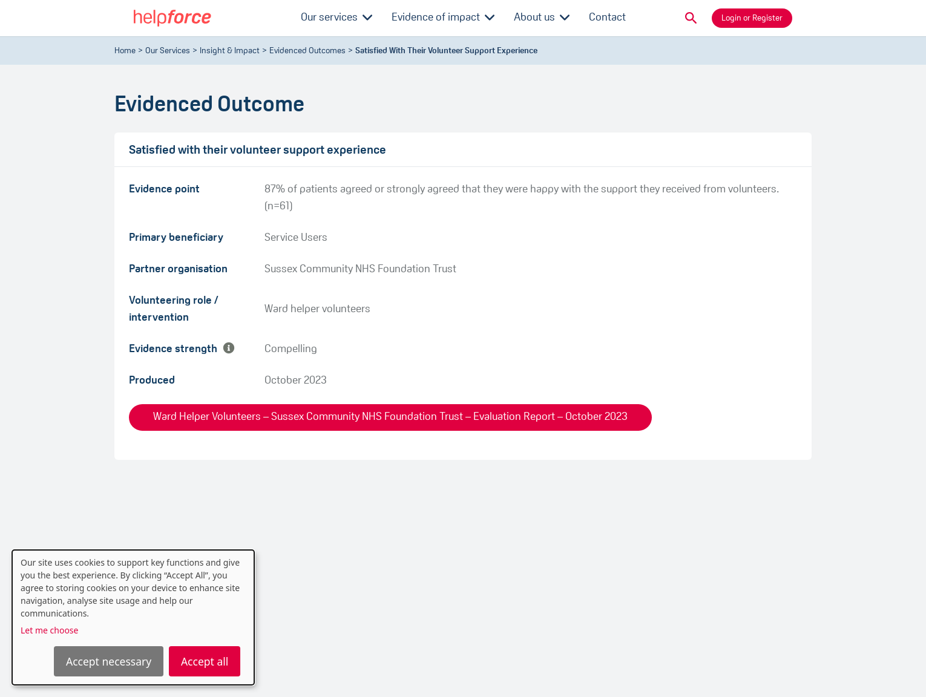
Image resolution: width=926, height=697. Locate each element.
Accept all (204, 661)
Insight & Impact (230, 51)
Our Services (167, 51)
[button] (691, 18)
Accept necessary (108, 661)
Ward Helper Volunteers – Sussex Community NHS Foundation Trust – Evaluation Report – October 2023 (390, 417)
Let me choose (49, 630)
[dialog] (133, 617)
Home (125, 51)
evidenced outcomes (307, 51)
